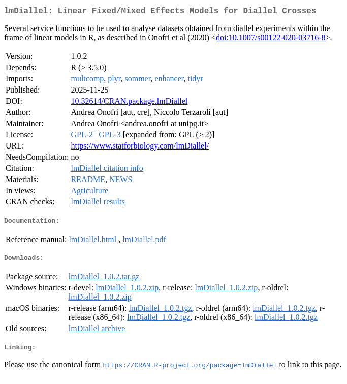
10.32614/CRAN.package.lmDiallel (129, 103)
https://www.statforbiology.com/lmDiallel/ (140, 147)
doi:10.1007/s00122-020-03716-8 (271, 39)
